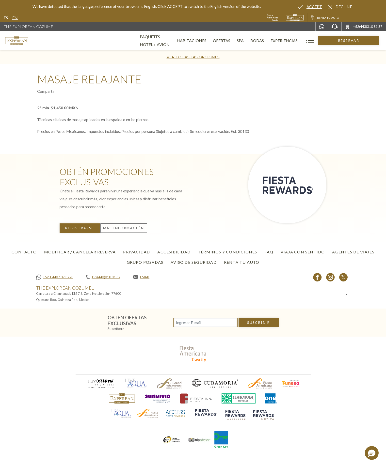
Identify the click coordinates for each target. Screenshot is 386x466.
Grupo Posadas (145, 262)
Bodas (277, 40)
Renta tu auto (241, 262)
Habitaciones (212, 40)
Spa (260, 40)
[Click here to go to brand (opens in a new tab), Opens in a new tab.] (100, 383)
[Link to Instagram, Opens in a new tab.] (330, 277)
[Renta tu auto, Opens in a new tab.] (325, 17)
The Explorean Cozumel (29, 26)
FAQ (268, 251)
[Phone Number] (334, 26)
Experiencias (304, 40)
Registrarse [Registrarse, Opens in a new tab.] (79, 228)
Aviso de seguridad (194, 262)
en (15, 17)
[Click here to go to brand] (122, 398)
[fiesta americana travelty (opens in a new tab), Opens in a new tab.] (193, 354)
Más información (123, 228)
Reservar (359, 40)
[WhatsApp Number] (322, 26)
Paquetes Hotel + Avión (165, 42)
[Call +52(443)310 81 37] (364, 26)
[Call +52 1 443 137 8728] (54, 277)
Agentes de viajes (353, 251)
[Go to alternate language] (310, 7)
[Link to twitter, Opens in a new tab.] (343, 277)
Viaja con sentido (303, 251)
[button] (372, 453)
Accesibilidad (174, 251)
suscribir (258, 322)
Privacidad (136, 251)
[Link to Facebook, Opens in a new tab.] (317, 277)
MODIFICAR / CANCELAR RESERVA (80, 251)
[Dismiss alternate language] (340, 6)
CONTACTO (24, 251)
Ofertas (242, 40)
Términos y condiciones (227, 251)
